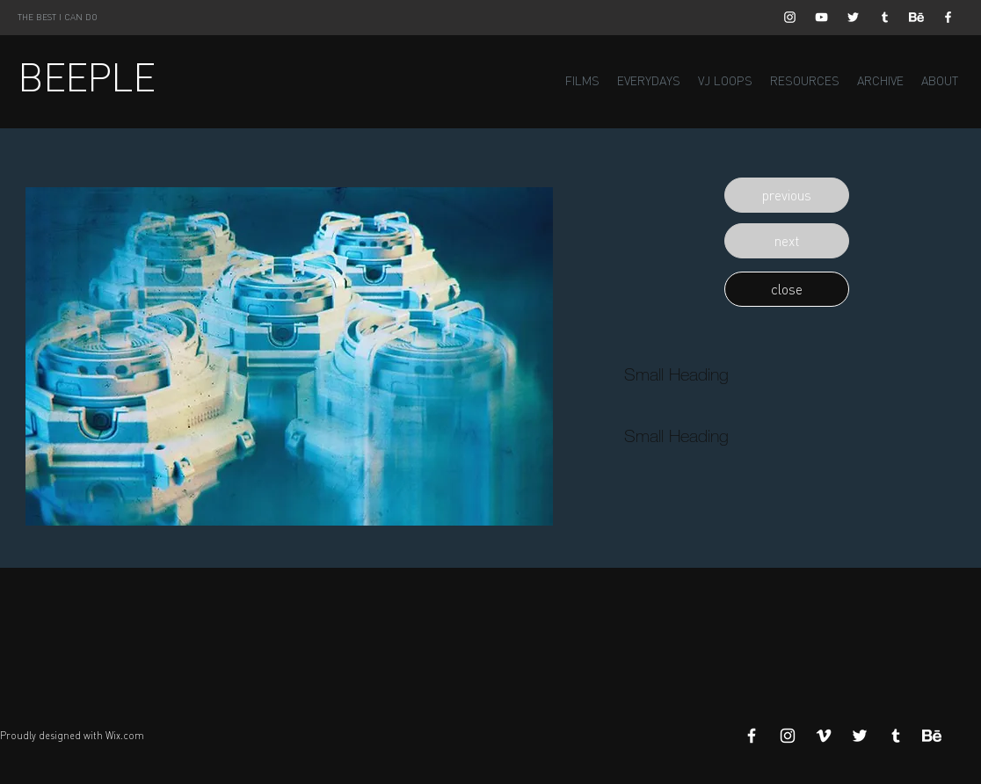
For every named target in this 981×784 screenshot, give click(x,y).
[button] (786, 195)
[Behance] (916, 17)
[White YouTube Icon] (821, 17)
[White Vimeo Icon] (823, 735)
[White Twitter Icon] (853, 17)
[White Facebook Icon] (948, 17)
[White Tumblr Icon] (884, 17)
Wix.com (124, 736)
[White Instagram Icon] (789, 17)
